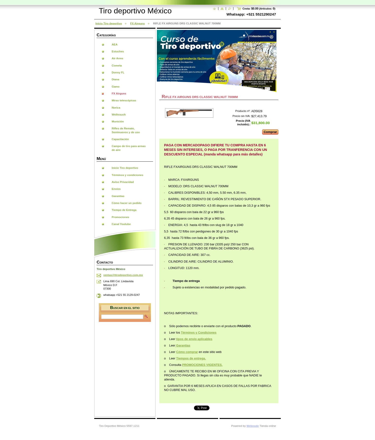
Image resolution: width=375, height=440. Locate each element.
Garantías (183, 345)
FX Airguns (137, 23)
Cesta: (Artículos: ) (259, 8)
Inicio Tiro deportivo (108, 23)
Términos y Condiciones (198, 332)
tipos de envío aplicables (194, 339)
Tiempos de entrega (190, 358)
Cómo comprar (187, 352)
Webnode (253, 425)
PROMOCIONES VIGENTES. (202, 365)
